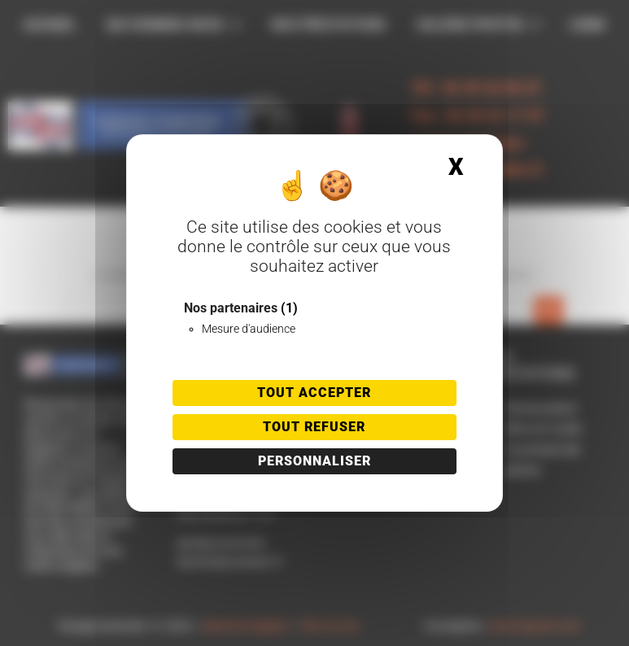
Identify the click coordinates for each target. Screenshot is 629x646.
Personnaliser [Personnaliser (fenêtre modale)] (314, 461)
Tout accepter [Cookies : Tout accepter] (314, 392)
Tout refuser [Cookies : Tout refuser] (314, 426)
